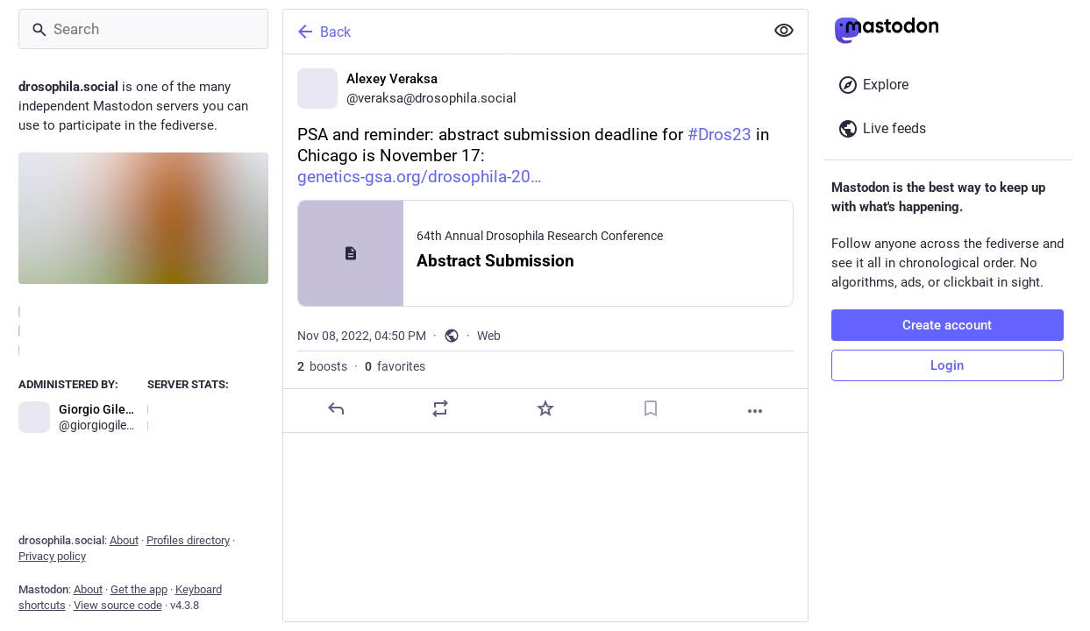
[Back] (521, 31)
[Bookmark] (649, 408)
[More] (755, 411)
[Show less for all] (784, 31)
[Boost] (440, 408)
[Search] (143, 29)
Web (489, 336)
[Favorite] (544, 408)
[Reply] (335, 408)
